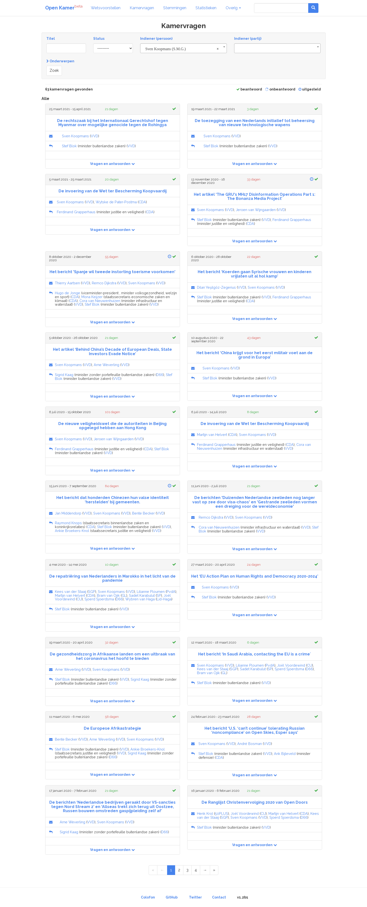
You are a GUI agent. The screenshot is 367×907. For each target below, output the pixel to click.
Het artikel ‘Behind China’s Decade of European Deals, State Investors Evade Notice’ (112, 351)
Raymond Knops (68, 523)
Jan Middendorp (68, 513)
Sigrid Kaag (64, 375)
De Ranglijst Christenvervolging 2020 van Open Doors (255, 802)
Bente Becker (143, 513)
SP (159, 595)
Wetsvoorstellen (105, 8)
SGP (91, 591)
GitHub (172, 897)
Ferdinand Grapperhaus (76, 212)
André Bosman (249, 744)
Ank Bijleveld (285, 754)
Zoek (54, 70)
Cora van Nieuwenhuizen (99, 301)
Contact (219, 897)
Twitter (195, 897)
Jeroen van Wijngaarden (256, 210)
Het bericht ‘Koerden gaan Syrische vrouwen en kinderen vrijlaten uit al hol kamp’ (254, 274)
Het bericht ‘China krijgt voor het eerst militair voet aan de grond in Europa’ (254, 355)
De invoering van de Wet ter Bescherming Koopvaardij (113, 191)
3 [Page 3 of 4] (187, 870)
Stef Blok (69, 146)
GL (124, 595)
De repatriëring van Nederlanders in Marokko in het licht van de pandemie (112, 578)
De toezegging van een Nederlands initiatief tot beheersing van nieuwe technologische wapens (255, 122)
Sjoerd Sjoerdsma (99, 599)
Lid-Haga (164, 599)
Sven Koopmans (75, 136)
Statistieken (206, 8)
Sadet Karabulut (142, 595)
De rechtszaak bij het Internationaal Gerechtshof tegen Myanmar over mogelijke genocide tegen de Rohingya (112, 122)
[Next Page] (205, 870)
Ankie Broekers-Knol (72, 531)
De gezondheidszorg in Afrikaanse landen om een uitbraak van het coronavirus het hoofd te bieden (112, 656)
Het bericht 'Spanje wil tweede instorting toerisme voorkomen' (112, 272)
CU (79, 599)
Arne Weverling (106, 365)
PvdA (171, 591)
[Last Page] (214, 870)
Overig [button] (233, 8)
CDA (142, 202)
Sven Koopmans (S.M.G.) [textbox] (182, 49)
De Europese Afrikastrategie (112, 728)
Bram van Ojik (108, 595)
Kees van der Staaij (70, 591)
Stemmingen (174, 8)
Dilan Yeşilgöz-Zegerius (216, 287)
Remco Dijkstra (104, 283)
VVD (94, 136)
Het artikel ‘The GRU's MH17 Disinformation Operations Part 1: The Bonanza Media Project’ (254, 196)
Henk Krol (205, 813)
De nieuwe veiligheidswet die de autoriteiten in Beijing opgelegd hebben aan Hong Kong (112, 425)
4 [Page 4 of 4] (196, 870)
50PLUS (221, 813)
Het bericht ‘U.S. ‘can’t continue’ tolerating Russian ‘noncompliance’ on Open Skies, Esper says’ (255, 730)
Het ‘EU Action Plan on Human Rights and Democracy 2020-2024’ (254, 576)
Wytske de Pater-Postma (116, 202)
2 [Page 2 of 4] (179, 870)
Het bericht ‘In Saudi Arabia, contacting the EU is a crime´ (254, 654)
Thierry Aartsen (67, 283)
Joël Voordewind (291, 665)
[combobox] (183, 48)
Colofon (148, 897)
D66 (159, 375)
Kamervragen (142, 8)
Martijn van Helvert (212, 435)
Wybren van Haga (140, 599)
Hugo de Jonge (67, 293)
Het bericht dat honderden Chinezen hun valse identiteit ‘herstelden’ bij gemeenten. (112, 499)
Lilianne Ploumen (151, 591)
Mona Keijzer (91, 297)
